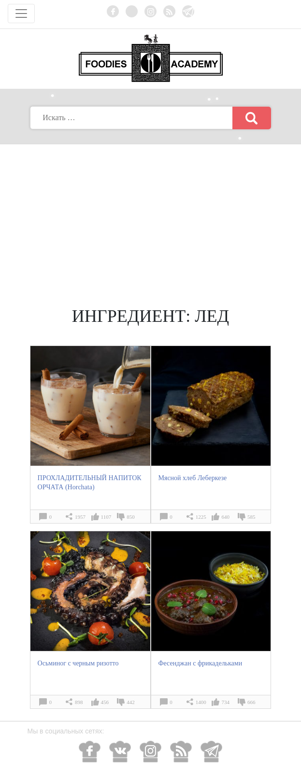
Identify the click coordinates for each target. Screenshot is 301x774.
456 (105, 702)
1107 (106, 517)
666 (251, 702)
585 (251, 517)
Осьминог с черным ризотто (78, 663)
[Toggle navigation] (21, 13)
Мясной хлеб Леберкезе (192, 478)
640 (225, 517)
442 (131, 702)
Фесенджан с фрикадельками (200, 663)
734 (225, 702)
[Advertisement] (151, 216)
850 (131, 517)
